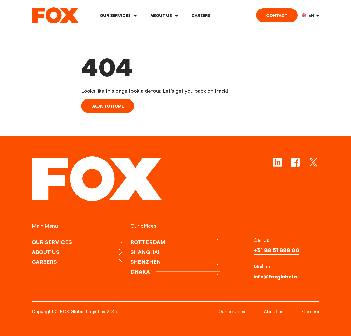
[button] (310, 15)
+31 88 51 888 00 (276, 250)
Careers (201, 15)
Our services (118, 15)
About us (164, 15)
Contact (276, 15)
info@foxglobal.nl (276, 276)
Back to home (107, 106)
